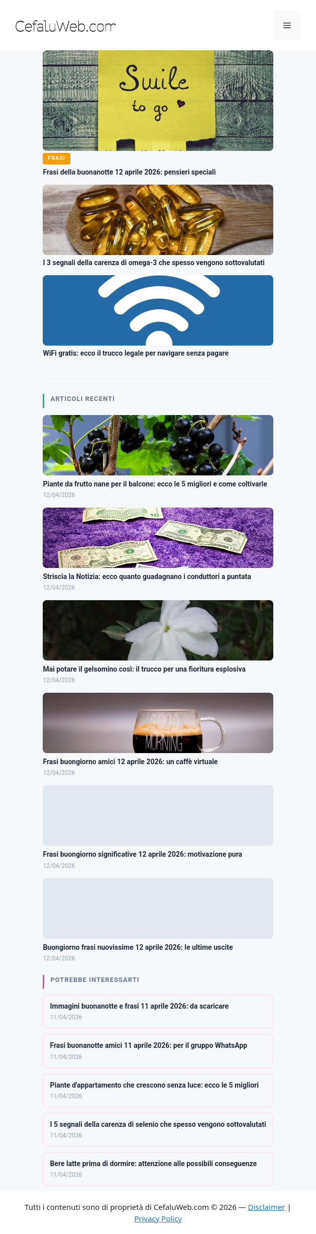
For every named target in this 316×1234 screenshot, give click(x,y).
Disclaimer (266, 1207)
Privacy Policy (158, 1218)
